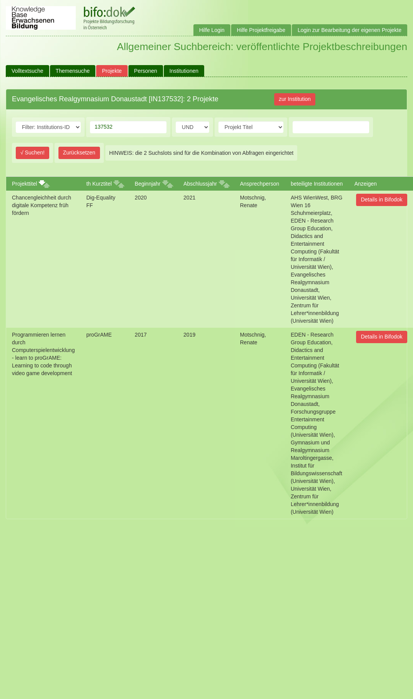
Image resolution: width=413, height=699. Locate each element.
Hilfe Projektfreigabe (261, 30)
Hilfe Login (212, 30)
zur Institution (295, 99)
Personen (145, 71)
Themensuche (73, 71)
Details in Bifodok (381, 199)
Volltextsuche (27, 71)
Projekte (112, 71)
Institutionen (184, 71)
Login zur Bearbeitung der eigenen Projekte (349, 30)
